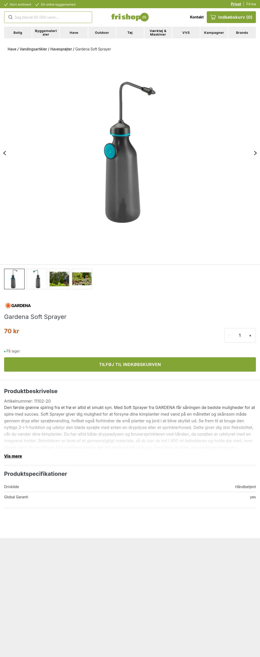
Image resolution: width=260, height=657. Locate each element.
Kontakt (196, 17)
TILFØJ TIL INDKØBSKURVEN (130, 364)
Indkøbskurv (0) (231, 17)
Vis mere (13, 456)
